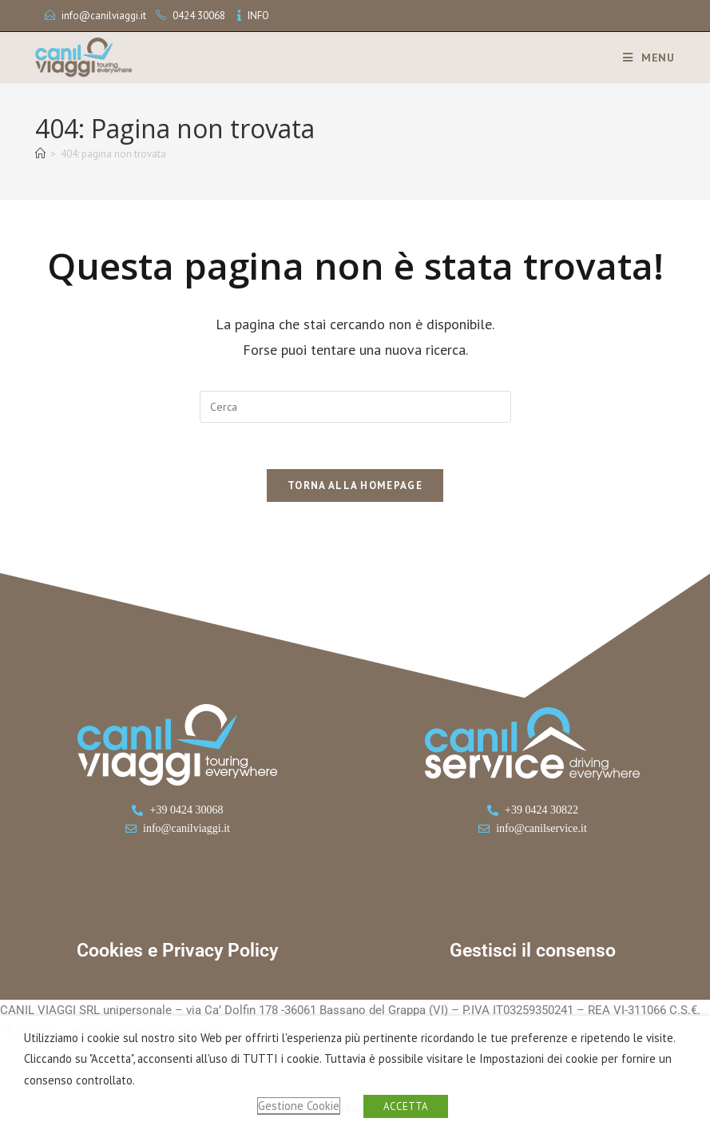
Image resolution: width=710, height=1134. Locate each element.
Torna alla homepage (355, 488)
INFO (258, 15)
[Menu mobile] (643, 57)
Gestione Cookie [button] (298, 1105)
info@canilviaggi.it (103, 15)
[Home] (40, 154)
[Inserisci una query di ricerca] (355, 407)
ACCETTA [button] (405, 1106)
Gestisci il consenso (533, 953)
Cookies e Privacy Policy (177, 953)
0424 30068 (199, 15)
